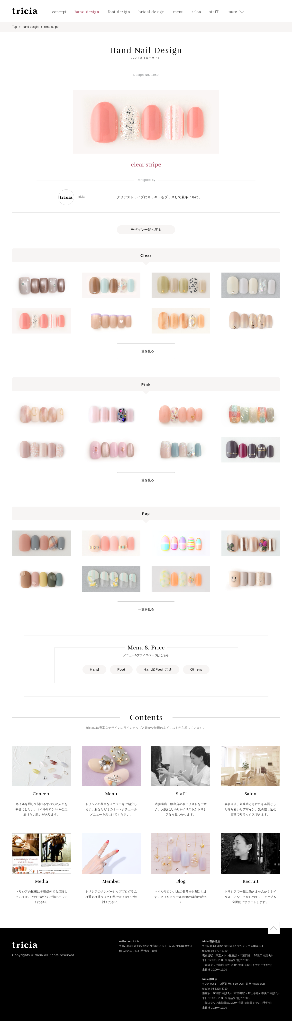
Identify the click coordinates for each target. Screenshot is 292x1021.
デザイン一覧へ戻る (146, 230)
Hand (94, 669)
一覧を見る (146, 351)
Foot (121, 669)
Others (196, 669)
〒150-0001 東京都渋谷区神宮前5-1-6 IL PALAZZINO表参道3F (156, 946)
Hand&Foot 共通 (158, 669)
